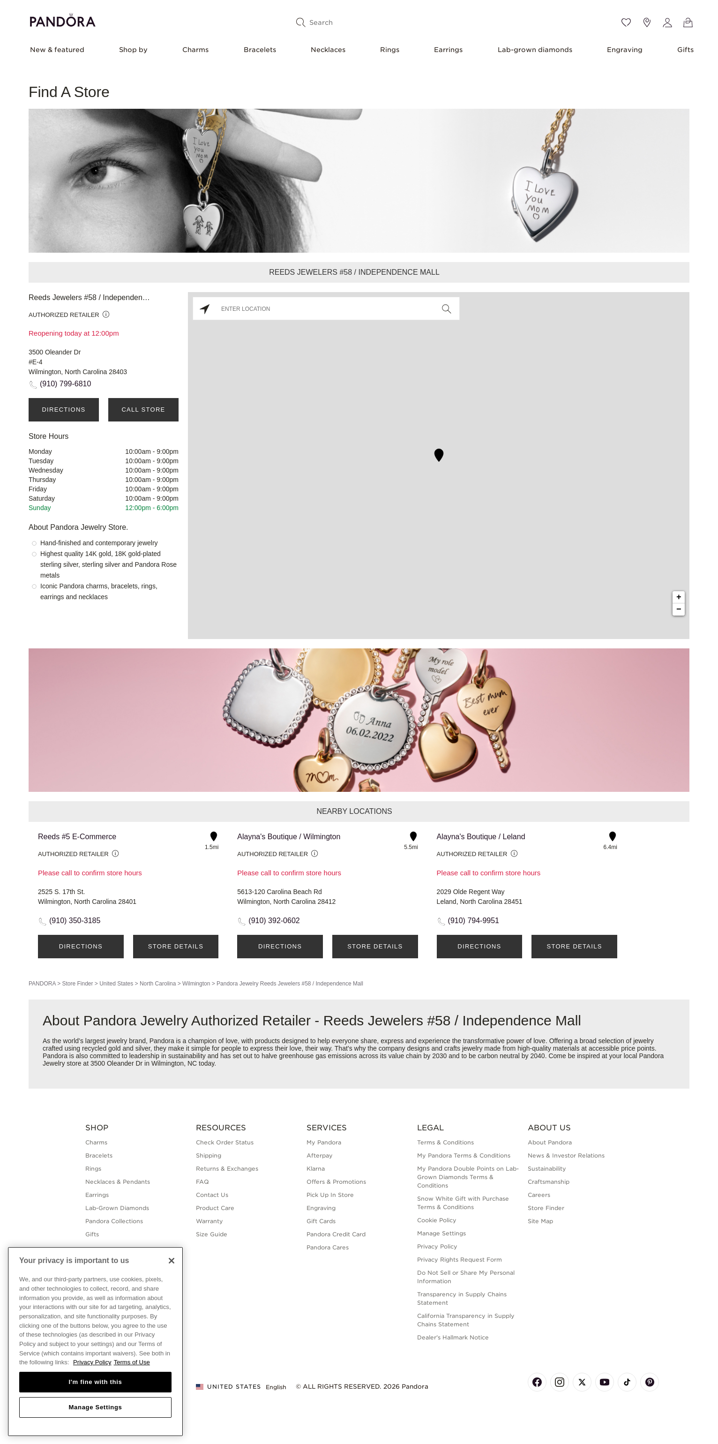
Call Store (143, 409)
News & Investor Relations (566, 1155)
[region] (95, 1341)
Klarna (316, 1168)
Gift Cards (321, 1221)
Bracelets (260, 49)
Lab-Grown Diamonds (117, 1207)
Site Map (540, 1221)
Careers (539, 1194)
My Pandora (324, 1142)
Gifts (685, 49)
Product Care (215, 1207)
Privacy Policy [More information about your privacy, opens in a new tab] (92, 1362)
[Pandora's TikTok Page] (627, 1382)
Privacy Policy (437, 1246)
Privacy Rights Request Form (459, 1259)
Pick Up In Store (330, 1194)
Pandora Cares (328, 1247)
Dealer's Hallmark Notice (453, 1337)
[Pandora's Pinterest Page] (649, 1382)
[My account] (667, 22)
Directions (63, 409)
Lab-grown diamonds (535, 49)
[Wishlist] (626, 22)
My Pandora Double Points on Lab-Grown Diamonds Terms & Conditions (468, 1177)
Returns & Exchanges (227, 1168)
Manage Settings (441, 1233)
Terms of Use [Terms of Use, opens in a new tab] (132, 1362)
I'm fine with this (95, 1381)
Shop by (133, 49)
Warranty (209, 1221)
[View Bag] (688, 22)
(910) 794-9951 (473, 921)
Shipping (208, 1155)
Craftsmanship (548, 1181)
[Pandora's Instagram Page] (559, 1382)
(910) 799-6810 (65, 384)
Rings (389, 49)
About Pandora (550, 1142)
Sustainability (547, 1168)
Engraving (625, 49)
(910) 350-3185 (74, 921)
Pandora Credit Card (336, 1234)
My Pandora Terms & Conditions (463, 1155)
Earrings (448, 49)
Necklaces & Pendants (117, 1181)
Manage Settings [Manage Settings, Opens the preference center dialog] (95, 1407)
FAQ (202, 1181)
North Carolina (158, 983)
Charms (195, 49)
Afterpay (320, 1155)
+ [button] (678, 597)
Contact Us (212, 1194)
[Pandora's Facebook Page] (537, 1382)
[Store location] (646, 22)
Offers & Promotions (336, 1181)
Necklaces (328, 49)
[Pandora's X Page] (582, 1382)
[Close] (171, 1260)
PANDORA (42, 983)
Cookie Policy (436, 1220)
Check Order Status (225, 1142)
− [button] (678, 609)
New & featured (57, 49)
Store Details (175, 946)
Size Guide (211, 1234)
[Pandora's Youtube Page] (604, 1382)
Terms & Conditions (445, 1142)
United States (116, 983)
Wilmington (196, 983)
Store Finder (77, 983)
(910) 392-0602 (273, 921)
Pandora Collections (114, 1221)
